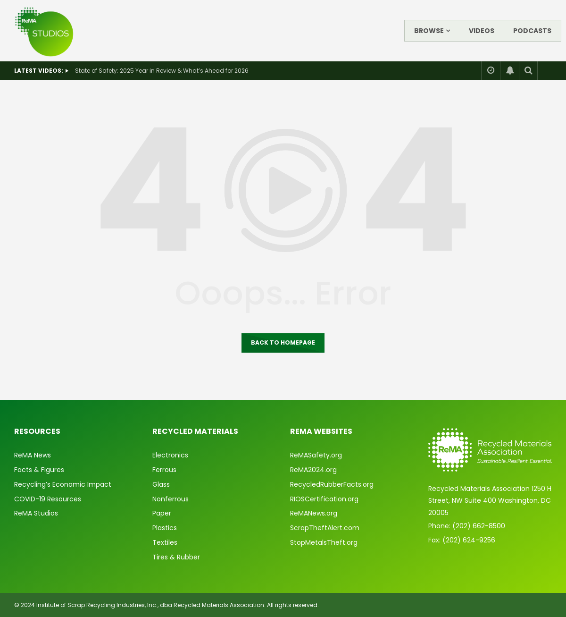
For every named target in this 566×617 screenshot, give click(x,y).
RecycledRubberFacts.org (332, 484)
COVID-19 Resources (47, 499)
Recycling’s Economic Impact (62, 484)
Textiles (164, 542)
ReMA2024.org (313, 469)
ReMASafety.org (316, 455)
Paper (161, 513)
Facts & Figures (39, 469)
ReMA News (32, 455)
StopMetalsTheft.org (324, 542)
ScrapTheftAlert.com (324, 527)
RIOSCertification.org (324, 499)
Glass (161, 484)
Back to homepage (283, 342)
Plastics (164, 527)
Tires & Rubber (176, 557)
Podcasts (532, 30)
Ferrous (164, 469)
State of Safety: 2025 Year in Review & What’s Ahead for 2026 (162, 71)
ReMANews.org (313, 513)
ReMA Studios (36, 513)
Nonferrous (170, 499)
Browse (429, 30)
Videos (481, 30)
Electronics (170, 455)
